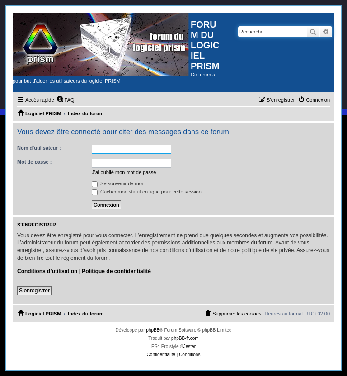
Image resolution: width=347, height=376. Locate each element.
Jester (189, 346)
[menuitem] (65, 99)
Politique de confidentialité (116, 271)
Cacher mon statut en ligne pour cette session (147, 191)
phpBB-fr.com (185, 338)
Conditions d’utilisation (47, 271)
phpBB (152, 330)
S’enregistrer (34, 290)
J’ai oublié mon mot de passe (124, 172)
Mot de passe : (34, 161)
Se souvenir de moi (117, 183)
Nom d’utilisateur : (39, 147)
